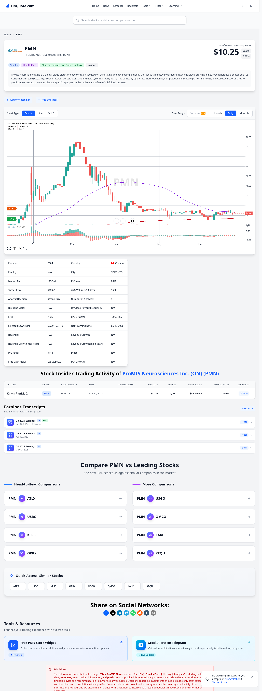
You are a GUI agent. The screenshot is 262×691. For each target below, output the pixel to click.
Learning (175, 5)
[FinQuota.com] (19, 6)
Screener (118, 5)
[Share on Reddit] (140, 613)
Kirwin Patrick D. (17, 393)
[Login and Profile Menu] (251, 6)
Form (244, 393)
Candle (28, 113)
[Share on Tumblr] (146, 613)
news (76, 677)
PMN (46, 393)
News (106, 5)
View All (247, 408)
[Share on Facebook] (106, 613)
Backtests (132, 5)
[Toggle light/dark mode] (243, 6)
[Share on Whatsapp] (133, 613)
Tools (146, 5)
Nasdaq (92, 65)
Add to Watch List (18, 99)
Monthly (244, 113)
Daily (230, 113)
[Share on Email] (153, 613)
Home (95, 5)
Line (40, 113)
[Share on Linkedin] (119, 613)
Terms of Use (219, 682)
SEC (244, 422)
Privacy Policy (232, 679)
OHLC (51, 113)
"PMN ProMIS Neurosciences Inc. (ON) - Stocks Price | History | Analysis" (142, 674)
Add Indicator (47, 99)
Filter (160, 5)
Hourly (218, 113)
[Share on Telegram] (126, 613)
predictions (114, 677)
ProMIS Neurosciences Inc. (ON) (47, 55)
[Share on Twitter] (113, 613)
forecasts (65, 677)
